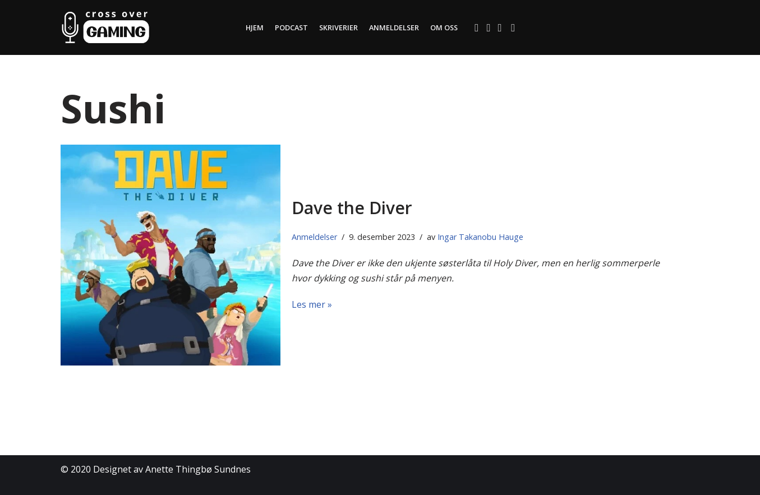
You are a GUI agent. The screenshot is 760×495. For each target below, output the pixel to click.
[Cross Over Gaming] (105, 27)
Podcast (290, 27)
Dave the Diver (352, 207)
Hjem (253, 27)
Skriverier (338, 27)
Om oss (445, 27)
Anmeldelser (394, 27)
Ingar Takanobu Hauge (480, 237)
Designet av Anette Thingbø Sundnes (172, 469)
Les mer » (312, 304)
